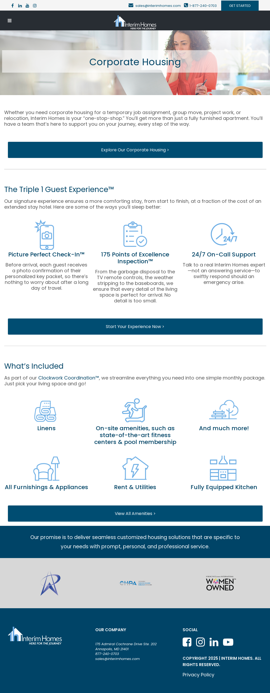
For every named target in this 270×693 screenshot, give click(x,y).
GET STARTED (240, 5)
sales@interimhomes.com (159, 5)
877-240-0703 (107, 653)
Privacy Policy (198, 674)
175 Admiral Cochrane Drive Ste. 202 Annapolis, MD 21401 (126, 647)
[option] (50, 583)
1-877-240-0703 (203, 5)
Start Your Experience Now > (135, 327)
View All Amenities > (135, 514)
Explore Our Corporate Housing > (135, 150)
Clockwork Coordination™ (68, 377)
